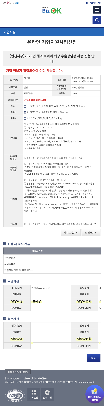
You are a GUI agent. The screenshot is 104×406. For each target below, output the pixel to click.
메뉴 (97, 10)
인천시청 (47, 397)
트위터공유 (91, 232)
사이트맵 (33, 397)
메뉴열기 (52, 32)
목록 (93, 358)
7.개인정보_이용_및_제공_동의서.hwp (43, 118)
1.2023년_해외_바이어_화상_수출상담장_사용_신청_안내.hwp (54, 106)
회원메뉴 (6, 9)
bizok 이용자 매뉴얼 (17, 371)
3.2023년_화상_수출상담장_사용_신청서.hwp (46, 112)
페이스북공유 (71, 232)
